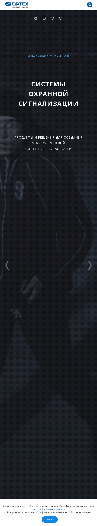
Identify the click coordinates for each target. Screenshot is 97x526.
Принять (50, 519)
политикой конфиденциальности (49, 509)
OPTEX (17, 4)
